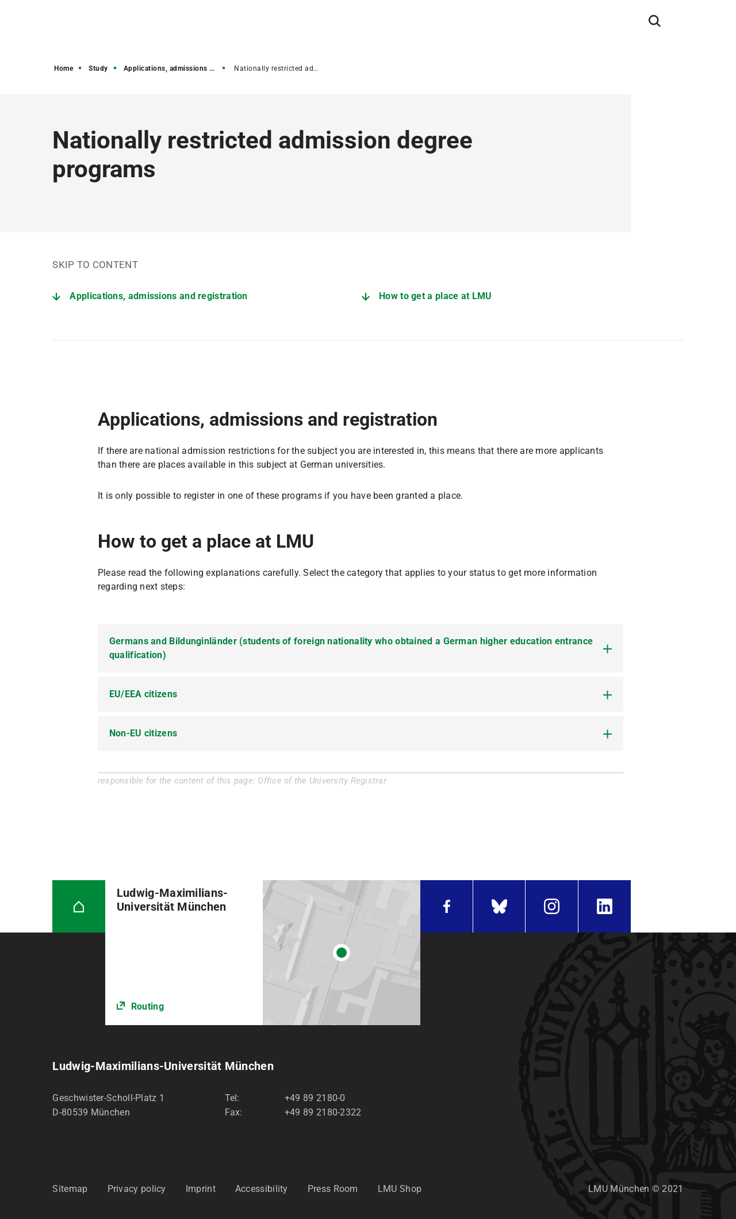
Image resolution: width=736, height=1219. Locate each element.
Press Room (333, 1188)
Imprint (201, 1188)
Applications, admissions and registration (175, 68)
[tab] (360, 648)
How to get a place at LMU (435, 296)
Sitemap (69, 1188)
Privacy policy (137, 1188)
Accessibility (261, 1188)
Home (63, 68)
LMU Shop (399, 1188)
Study (98, 68)
